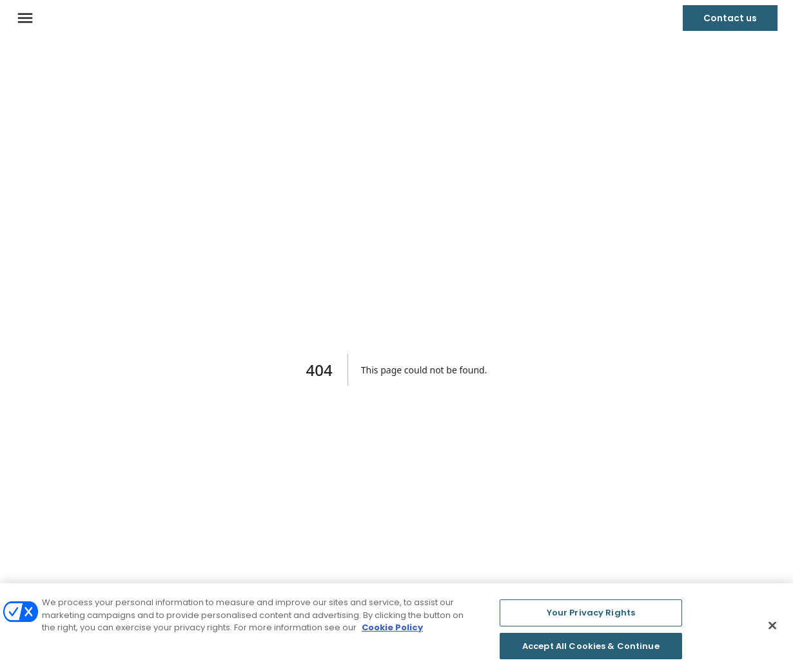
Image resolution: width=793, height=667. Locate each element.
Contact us (730, 18)
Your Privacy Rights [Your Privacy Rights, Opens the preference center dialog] (591, 614)
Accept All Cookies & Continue (591, 648)
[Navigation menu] (25, 18)
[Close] (772, 628)
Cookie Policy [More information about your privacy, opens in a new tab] (392, 629)
